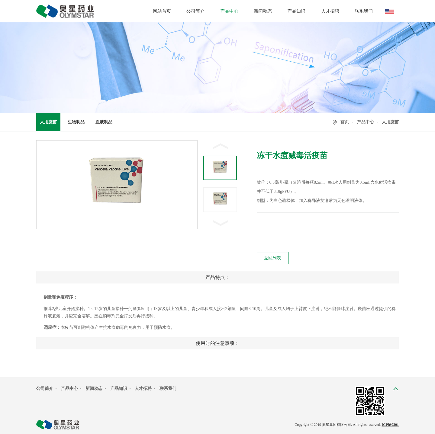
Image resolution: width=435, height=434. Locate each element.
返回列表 (272, 258)
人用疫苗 (48, 122)
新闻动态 (263, 11)
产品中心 (229, 11)
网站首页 (162, 11)
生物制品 (76, 122)
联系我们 (364, 11)
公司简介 (195, 11)
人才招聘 (330, 11)
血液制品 (103, 122)
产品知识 (296, 11)
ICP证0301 (390, 425)
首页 (344, 122)
